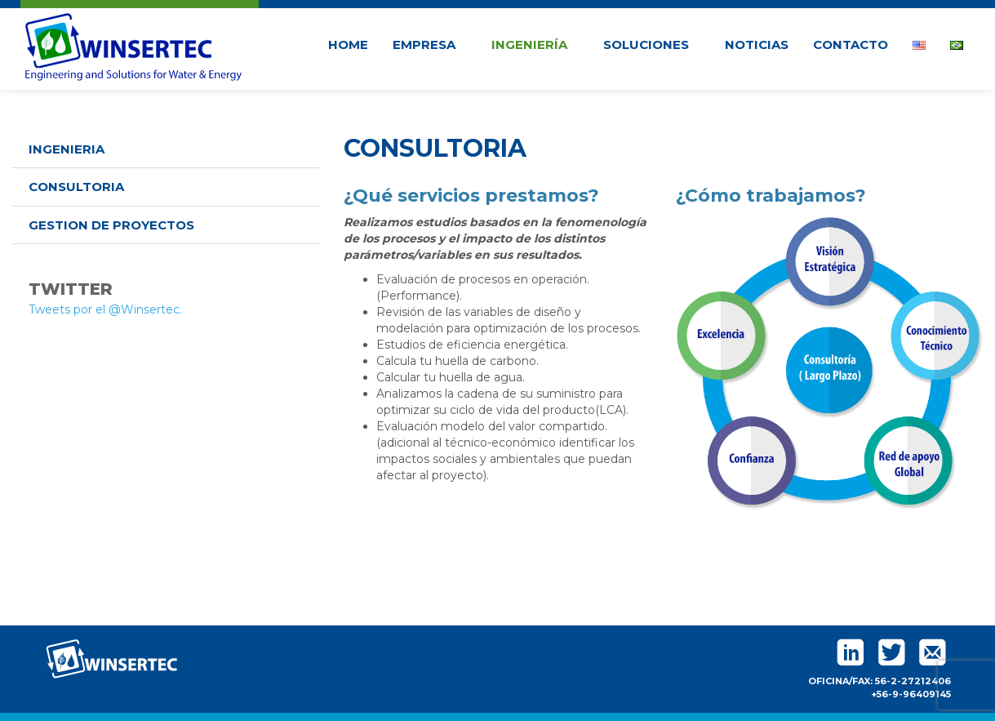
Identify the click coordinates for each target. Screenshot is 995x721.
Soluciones (651, 44)
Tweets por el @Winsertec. (105, 309)
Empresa (430, 44)
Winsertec (133, 44)
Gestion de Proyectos (111, 225)
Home (348, 44)
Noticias (756, 44)
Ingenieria (66, 149)
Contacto (850, 44)
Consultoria (76, 186)
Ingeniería (535, 44)
